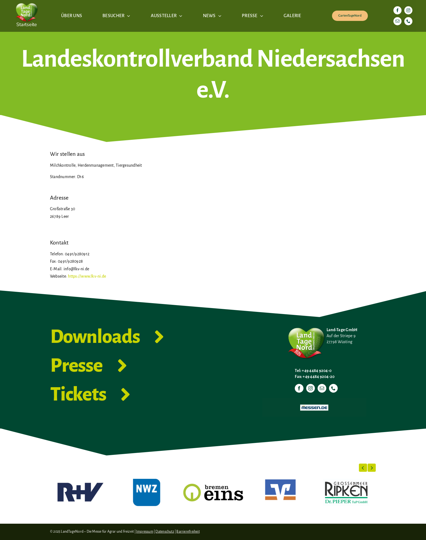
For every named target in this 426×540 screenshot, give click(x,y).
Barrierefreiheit (187, 531)
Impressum (144, 531)
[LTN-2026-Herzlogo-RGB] (26, 2)
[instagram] (408, 10)
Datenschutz (164, 531)
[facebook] (397, 10)
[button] (363, 468)
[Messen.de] (314, 400)
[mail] (397, 21)
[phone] (408, 21)
